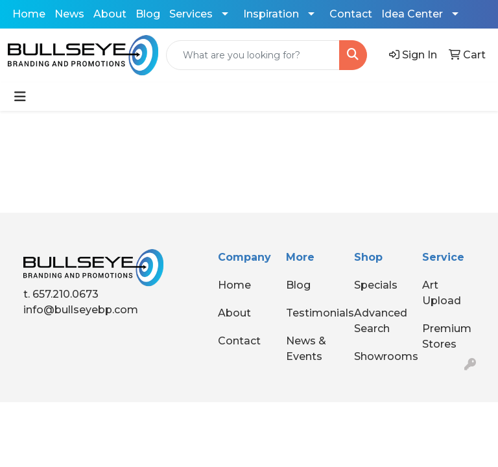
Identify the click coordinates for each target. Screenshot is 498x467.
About (109, 14)
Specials (375, 285)
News (69, 14)
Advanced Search (380, 321)
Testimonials (312, 313)
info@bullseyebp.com (80, 310)
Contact (350, 14)
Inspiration (271, 14)
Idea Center (412, 14)
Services (191, 14)
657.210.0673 (65, 294)
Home (28, 14)
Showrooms (380, 356)
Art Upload (441, 293)
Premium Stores (446, 336)
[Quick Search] (253, 55)
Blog (148, 14)
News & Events (306, 349)
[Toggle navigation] (20, 97)
